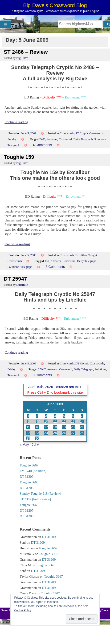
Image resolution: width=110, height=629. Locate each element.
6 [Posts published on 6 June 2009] (73, 416)
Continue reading (16, 122)
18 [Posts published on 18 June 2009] (55, 427)
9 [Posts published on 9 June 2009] (37, 421)
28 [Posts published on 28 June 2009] (82, 433)
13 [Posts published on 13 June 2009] (73, 421)
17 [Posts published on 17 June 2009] (46, 427)
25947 (42, 369)
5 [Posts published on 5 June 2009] (64, 416)
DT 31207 (27, 510)
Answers (52, 139)
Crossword (65, 139)
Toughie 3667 (29, 465)
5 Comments (55, 267)
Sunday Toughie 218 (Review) (40, 493)
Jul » (35, 444)
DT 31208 (27, 488)
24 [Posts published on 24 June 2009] (46, 433)
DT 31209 (27, 476)
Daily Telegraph (83, 139)
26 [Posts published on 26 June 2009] (64, 433)
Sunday (12, 139)
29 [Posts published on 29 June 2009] (28, 438)
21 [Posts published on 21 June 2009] (82, 427)
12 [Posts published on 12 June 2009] (64, 421)
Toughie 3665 (29, 505)
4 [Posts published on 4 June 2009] (55, 416)
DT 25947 (15, 279)
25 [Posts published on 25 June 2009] (55, 433)
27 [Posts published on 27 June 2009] (73, 433)
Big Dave (22, 58)
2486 (42, 139)
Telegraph (14, 145)
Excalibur (81, 255)
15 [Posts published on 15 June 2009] (28, 427)
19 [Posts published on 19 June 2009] (64, 427)
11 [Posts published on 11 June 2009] (55, 421)
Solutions (100, 139)
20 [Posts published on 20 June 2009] (73, 427)
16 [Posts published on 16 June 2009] (37, 427)
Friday (11, 369)
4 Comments (42, 145)
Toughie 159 (19, 157)
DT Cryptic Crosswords (89, 363)
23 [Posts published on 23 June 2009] (37, 433)
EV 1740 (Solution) (33, 471)
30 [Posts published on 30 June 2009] (37, 438)
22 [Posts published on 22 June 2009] (28, 433)
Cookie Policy (22, 610)
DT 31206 (27, 516)
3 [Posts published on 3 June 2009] (46, 416)
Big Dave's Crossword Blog (55, 5)
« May (24, 444)
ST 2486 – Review (26, 52)
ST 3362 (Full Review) (35, 499)
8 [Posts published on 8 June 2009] (28, 421)
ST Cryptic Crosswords (89, 133)
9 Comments (42, 375)
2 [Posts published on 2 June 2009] (37, 416)
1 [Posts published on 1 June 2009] (28, 416)
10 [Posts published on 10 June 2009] (46, 421)
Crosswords (67, 133)
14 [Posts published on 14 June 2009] (82, 421)
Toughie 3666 (29, 482)
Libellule (22, 284)
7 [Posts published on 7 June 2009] (82, 416)
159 (47, 261)
